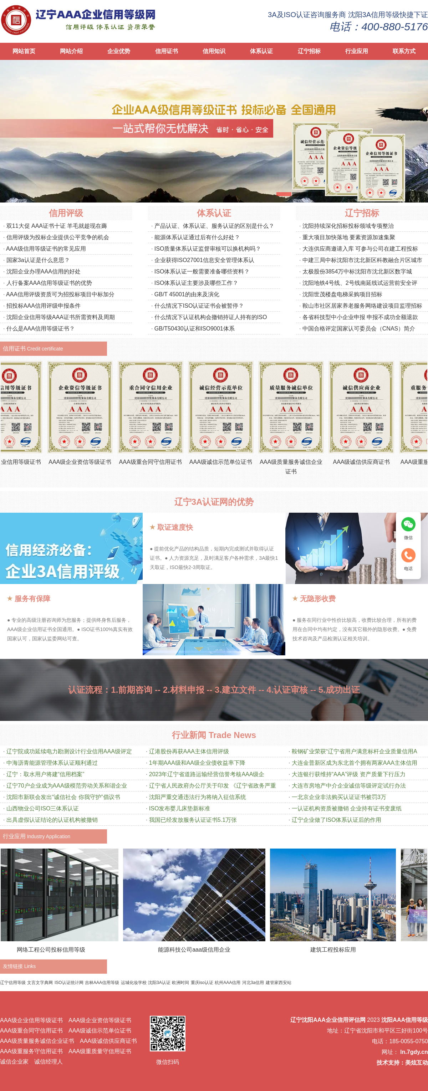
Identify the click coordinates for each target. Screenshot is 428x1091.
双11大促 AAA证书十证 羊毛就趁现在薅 (56, 226)
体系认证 (261, 51)
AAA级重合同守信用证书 (158, 462)
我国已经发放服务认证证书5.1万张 (193, 820)
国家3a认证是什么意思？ (38, 260)
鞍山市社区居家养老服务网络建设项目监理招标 (362, 306)
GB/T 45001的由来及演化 (186, 294)
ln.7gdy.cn (414, 1052)
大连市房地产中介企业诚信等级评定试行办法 (349, 786)
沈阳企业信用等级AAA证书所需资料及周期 (60, 317)
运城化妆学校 (134, 982)
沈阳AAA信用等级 (404, 1020)
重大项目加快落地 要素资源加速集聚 (348, 237)
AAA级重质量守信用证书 (99, 1051)
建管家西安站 (278, 982)
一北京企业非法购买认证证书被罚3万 (339, 797)
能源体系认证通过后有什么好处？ (197, 237)
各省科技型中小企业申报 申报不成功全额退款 (360, 317)
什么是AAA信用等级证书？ (40, 329)
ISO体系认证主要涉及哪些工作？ (196, 283)
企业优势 (118, 51)
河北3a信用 (253, 982)
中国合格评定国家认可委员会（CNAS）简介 (358, 329)
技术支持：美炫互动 (402, 1063)
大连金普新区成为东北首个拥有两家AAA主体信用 (354, 763)
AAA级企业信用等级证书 (31, 1020)
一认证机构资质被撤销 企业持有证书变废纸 (347, 808)
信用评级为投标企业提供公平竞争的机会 (57, 237)
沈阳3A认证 (159, 982)
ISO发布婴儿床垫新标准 (179, 808)
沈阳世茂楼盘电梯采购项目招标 (342, 294)
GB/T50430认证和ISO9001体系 (194, 329)
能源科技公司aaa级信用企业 (199, 950)
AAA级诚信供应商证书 (368, 462)
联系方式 (404, 51)
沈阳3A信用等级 (373, 15)
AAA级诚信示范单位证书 (228, 462)
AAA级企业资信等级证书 (87, 462)
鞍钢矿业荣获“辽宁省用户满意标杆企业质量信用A (354, 751)
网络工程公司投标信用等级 (56, 950)
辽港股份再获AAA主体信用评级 (189, 751)
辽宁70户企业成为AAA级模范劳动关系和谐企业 (66, 786)
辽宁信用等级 (13, 982)
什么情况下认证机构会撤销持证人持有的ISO (210, 317)
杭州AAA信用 (227, 982)
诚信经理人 (48, 1062)
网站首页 (23, 51)
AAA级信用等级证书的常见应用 (46, 249)
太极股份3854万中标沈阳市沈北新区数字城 (357, 271)
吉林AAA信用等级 (102, 982)
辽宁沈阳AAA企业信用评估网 (328, 1020)
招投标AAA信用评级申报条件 (43, 306)
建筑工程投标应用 (338, 950)
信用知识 (214, 51)
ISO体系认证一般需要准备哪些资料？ (202, 271)
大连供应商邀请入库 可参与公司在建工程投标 (360, 249)
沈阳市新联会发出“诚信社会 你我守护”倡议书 (63, 797)
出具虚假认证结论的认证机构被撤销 (52, 820)
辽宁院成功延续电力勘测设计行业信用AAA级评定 (69, 751)
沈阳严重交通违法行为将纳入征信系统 (197, 797)
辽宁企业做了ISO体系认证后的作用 (337, 820)
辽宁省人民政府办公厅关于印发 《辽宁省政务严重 (212, 786)
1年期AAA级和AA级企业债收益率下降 (197, 763)
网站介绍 (71, 51)
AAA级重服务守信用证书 (31, 1051)
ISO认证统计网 (69, 982)
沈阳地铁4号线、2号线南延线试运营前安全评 (359, 283)
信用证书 (166, 51)
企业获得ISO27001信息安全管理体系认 (204, 260)
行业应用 (356, 51)
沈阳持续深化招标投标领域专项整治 (348, 226)
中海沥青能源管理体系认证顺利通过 (52, 763)
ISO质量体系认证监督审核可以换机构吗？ (207, 249)
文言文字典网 (40, 982)
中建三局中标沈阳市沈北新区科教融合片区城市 (362, 260)
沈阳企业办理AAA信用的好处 (43, 271)
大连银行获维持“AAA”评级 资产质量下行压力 (349, 774)
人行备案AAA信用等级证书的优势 (49, 283)
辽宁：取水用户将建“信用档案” (45, 774)
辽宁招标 (309, 51)
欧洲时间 (180, 982)
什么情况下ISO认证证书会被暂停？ (199, 306)
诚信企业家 (14, 1062)
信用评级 (66, 213)
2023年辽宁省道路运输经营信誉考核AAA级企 (207, 774)
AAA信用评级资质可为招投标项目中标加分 (60, 294)
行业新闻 (189, 735)
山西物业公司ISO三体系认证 (42, 808)
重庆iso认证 (202, 982)
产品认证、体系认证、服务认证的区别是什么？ (214, 226)
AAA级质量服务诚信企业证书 (37, 1041)
